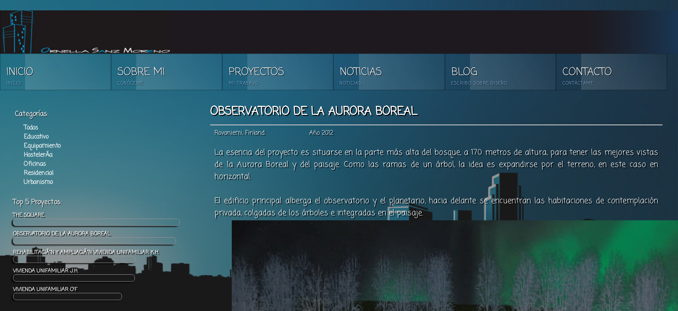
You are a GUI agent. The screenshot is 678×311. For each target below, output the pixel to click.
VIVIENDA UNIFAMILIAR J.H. (74, 274)
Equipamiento (42, 146)
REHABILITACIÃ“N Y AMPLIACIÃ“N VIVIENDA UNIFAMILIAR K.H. (86, 256)
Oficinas (35, 164)
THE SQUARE (96, 219)
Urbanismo (38, 182)
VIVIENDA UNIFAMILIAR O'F (67, 293)
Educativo (36, 137)
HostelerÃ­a (38, 155)
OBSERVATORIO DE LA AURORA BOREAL (94, 237)
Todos (31, 128)
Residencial (38, 173)
